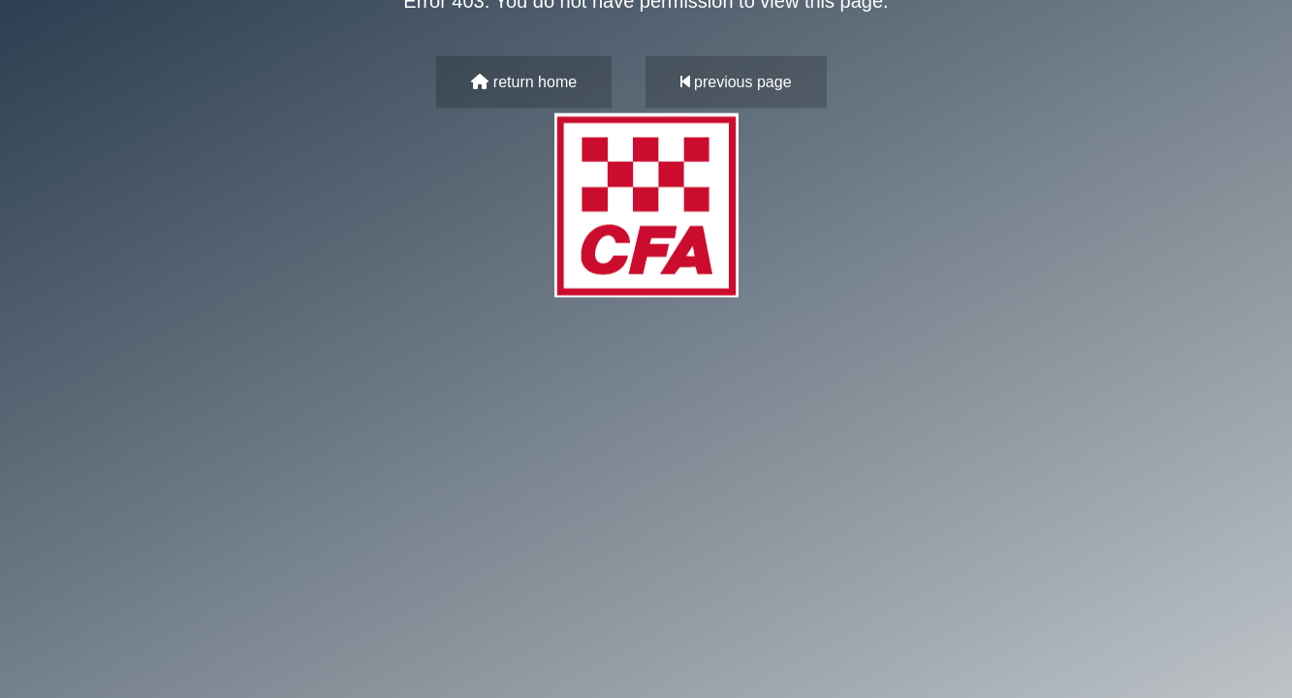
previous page (736, 82)
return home (524, 82)
